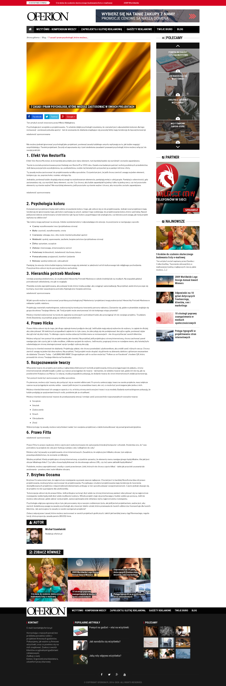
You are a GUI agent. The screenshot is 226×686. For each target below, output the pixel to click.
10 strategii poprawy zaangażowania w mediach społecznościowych (84, 594)
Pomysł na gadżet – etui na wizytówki (109, 627)
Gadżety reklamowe (139, 30)
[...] (166, 270)
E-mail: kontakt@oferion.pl (39, 627)
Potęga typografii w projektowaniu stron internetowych (129, 595)
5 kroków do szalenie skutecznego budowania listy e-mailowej (86, 3)
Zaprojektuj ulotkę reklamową (101, 30)
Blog (180, 30)
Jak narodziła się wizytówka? (104, 641)
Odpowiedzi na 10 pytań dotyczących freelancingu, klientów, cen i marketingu (126, 572)
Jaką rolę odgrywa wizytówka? (105, 655)
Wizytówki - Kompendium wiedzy (56, 30)
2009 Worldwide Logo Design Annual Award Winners (85, 573)
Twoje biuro (164, 30)
